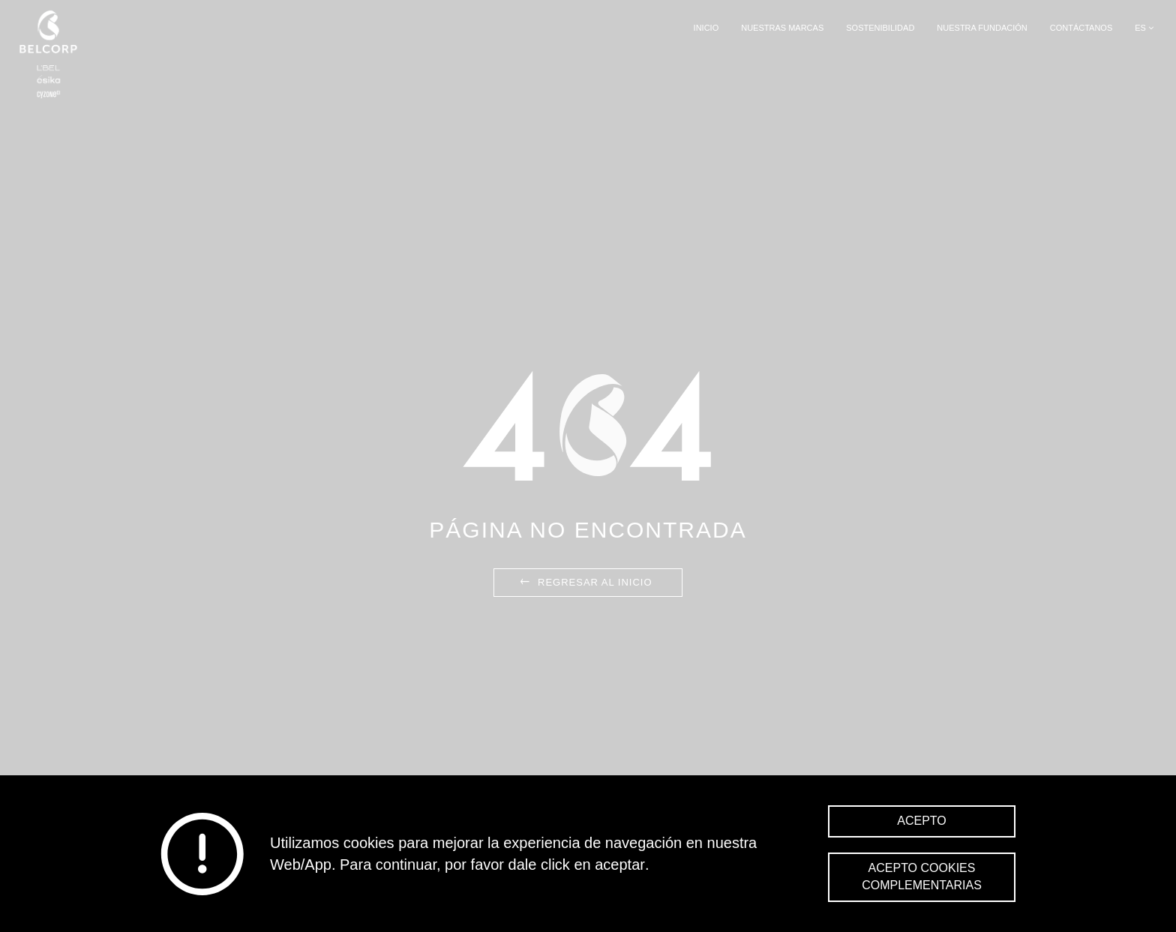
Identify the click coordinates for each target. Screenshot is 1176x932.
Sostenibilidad (880, 27)
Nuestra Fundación (982, 27)
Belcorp (49, 54)
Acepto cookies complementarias (922, 877)
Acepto (921, 820)
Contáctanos (1081, 27)
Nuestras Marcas (782, 27)
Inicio (706, 27)
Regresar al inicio (585, 582)
